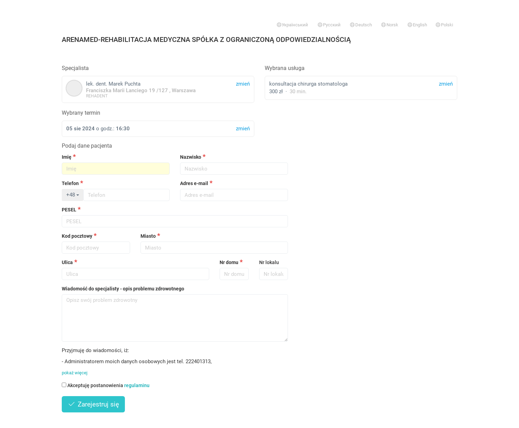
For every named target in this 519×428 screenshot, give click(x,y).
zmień (446, 84)
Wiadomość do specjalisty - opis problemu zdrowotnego (123, 288)
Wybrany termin (81, 113)
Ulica (67, 262)
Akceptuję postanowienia (106, 385)
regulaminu (137, 385)
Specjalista (75, 68)
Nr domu (229, 262)
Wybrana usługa (285, 68)
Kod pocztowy (77, 236)
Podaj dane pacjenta (87, 145)
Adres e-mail (194, 183)
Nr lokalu (269, 262)
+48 (72, 195)
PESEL (69, 209)
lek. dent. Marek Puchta (158, 89)
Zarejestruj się (93, 404)
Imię (66, 157)
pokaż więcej (74, 372)
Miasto (148, 236)
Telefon (70, 183)
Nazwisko (190, 157)
